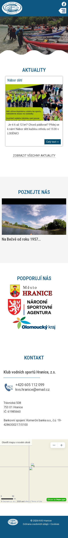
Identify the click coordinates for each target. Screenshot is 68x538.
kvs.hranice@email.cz (32, 389)
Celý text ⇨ (52, 141)
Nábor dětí (14, 80)
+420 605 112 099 (29, 385)
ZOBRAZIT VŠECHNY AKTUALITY (34, 155)
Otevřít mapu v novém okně (16, 442)
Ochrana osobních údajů (35, 524)
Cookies (54, 524)
